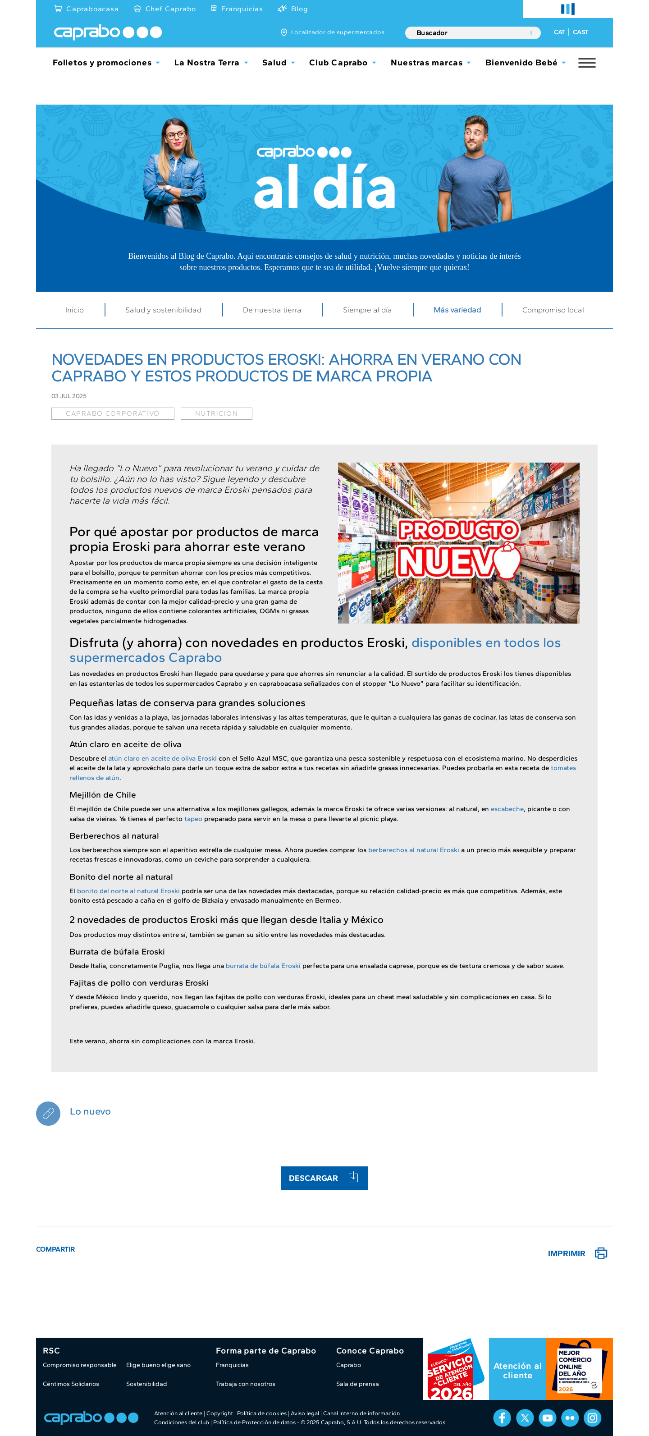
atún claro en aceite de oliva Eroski (162, 758)
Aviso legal (305, 1413)
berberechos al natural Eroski (413, 850)
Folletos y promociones (102, 62)
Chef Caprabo (171, 9)
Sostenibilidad (146, 1384)
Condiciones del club (181, 1422)
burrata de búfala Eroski (263, 966)
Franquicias (242, 9)
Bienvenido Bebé (521, 62)
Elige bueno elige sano (158, 1365)
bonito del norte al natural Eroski (128, 891)
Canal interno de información (361, 1413)
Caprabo (348, 1365)
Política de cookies (262, 1413)
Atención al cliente (518, 1371)
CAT (559, 32)
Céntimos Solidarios (71, 1384)
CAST (580, 32)
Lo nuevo (90, 1111)
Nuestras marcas (427, 62)
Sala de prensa (357, 1384)
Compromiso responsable (80, 1365)
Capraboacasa (92, 9)
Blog (299, 9)
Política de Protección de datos (254, 1422)
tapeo (193, 819)
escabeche (507, 809)
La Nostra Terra (207, 62)
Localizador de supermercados (337, 32)
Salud (274, 62)
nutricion (216, 413)
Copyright (219, 1413)
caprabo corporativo (113, 413)
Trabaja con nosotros (245, 1384)
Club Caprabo (338, 62)
